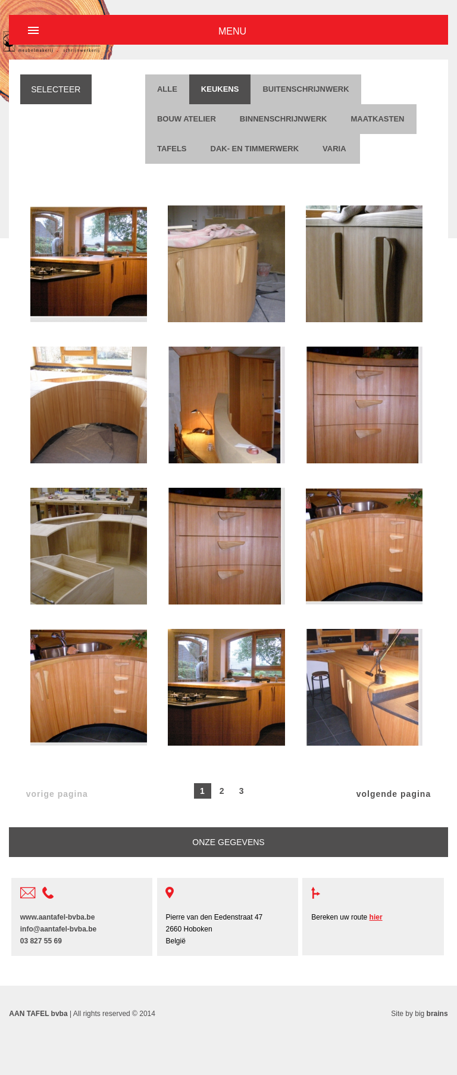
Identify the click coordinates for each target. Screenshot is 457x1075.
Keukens (220, 89)
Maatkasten (377, 118)
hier (376, 917)
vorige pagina (57, 794)
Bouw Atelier (186, 118)
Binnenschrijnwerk (283, 118)
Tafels (172, 148)
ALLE (167, 89)
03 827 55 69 (41, 941)
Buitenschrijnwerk (305, 89)
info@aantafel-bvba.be (58, 929)
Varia (335, 148)
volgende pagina (393, 794)
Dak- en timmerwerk (255, 148)
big (431, 1013)
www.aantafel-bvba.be (57, 917)
